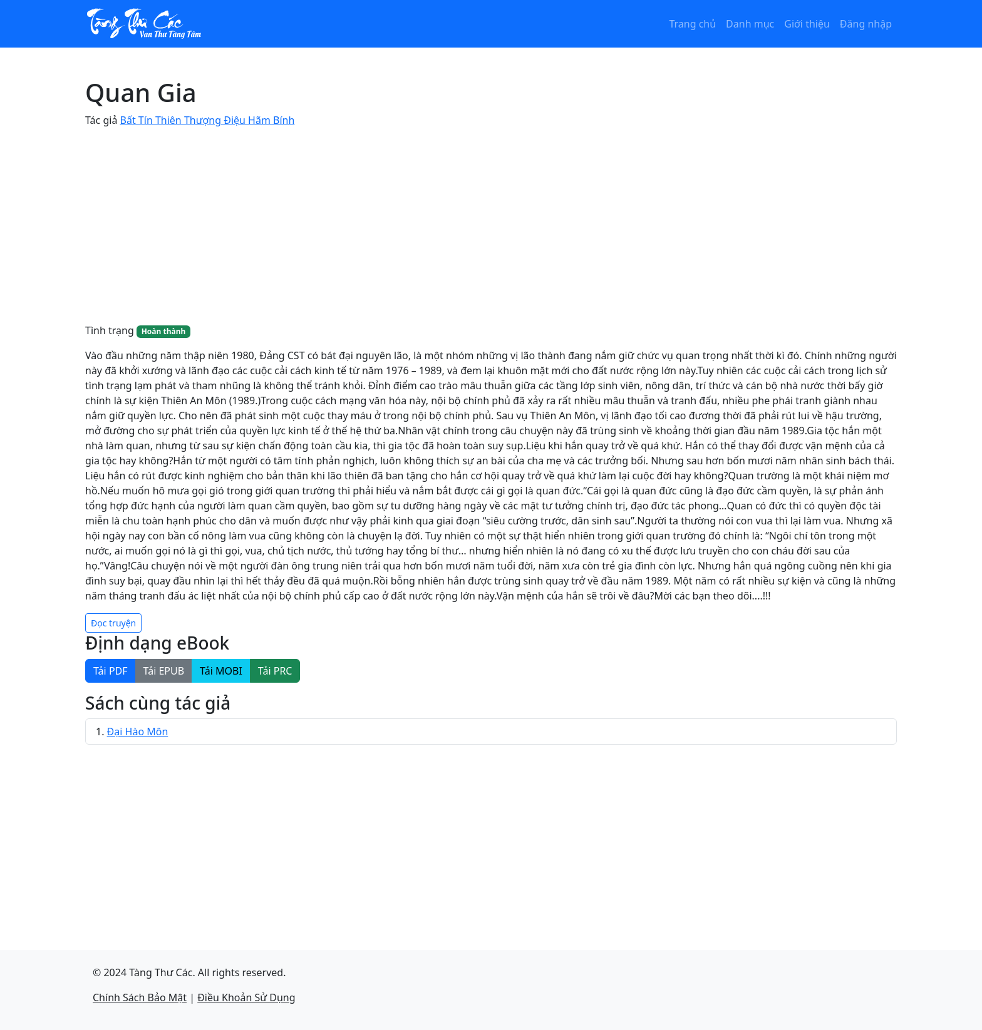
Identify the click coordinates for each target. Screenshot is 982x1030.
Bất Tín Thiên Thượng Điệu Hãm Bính (207, 120)
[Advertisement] (491, 225)
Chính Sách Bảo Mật (140, 997)
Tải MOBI (221, 671)
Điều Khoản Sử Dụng (246, 997)
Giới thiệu (807, 24)
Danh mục (750, 24)
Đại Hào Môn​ (137, 731)
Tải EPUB (164, 671)
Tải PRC (275, 671)
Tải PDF (110, 671)
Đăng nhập (866, 24)
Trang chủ (692, 24)
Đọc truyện (113, 623)
